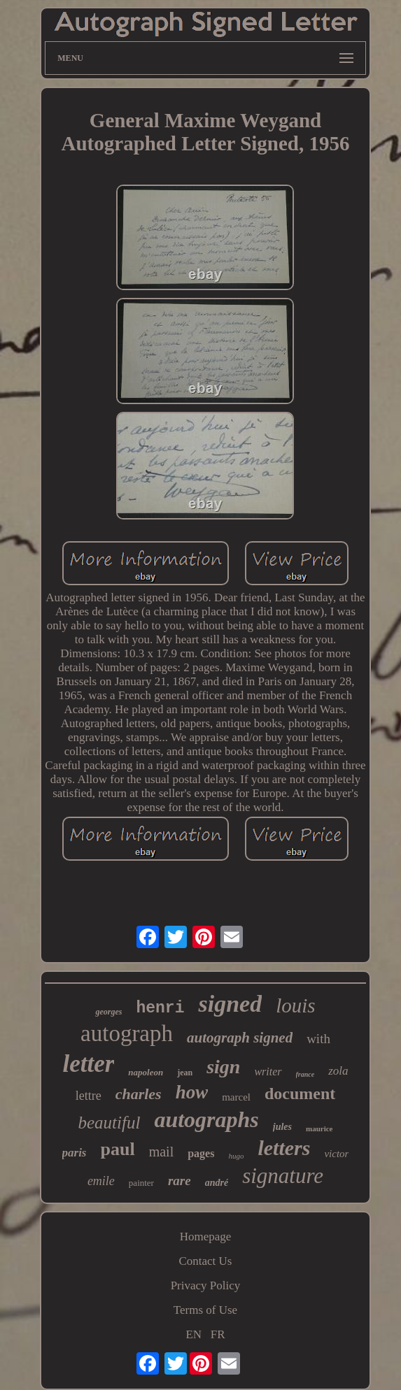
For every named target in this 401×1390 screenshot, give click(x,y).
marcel (236, 1097)
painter (141, 1182)
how (192, 1092)
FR (218, 1334)
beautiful (109, 1122)
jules (282, 1127)
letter (88, 1063)
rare (179, 1180)
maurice (319, 1128)
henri (160, 1008)
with (318, 1038)
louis (295, 1005)
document (300, 1093)
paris (74, 1152)
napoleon (145, 1072)
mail (161, 1151)
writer (267, 1071)
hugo (236, 1156)
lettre (88, 1096)
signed (230, 1004)
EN (193, 1334)
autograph (126, 1033)
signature (282, 1175)
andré (216, 1182)
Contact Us (205, 1261)
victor (336, 1153)
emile (101, 1181)
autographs (206, 1119)
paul (118, 1149)
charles (138, 1094)
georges (108, 1012)
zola (338, 1070)
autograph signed (240, 1037)
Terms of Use (205, 1310)
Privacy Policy (206, 1285)
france (305, 1074)
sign (223, 1066)
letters (284, 1147)
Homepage (206, 1236)
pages (201, 1153)
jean (184, 1072)
